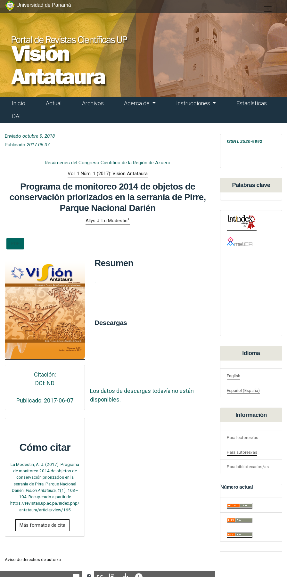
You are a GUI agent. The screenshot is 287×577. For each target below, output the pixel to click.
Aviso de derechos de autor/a (33, 559)
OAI (16, 116)
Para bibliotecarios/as (248, 466)
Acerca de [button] (137, 103)
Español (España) (243, 390)
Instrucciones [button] (193, 103)
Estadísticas (251, 103)
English (233, 375)
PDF (15, 244)
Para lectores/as (242, 437)
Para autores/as (242, 452)
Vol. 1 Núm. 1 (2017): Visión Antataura (108, 173)
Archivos (93, 103)
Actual (54, 103)
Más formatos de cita (42, 525)
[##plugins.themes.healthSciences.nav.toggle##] (268, 9)
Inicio (18, 103)
